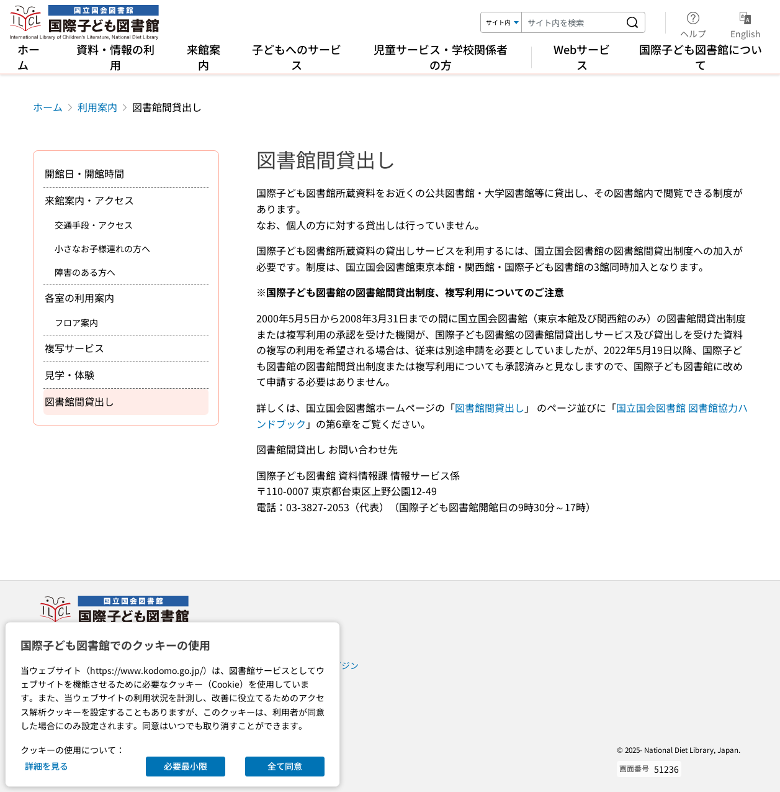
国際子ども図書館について (700, 57)
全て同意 (284, 766)
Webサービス (582, 57)
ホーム (28, 57)
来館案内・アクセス (89, 200)
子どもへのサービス (296, 57)
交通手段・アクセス (94, 225)
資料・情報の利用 (115, 57)
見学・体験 (69, 374)
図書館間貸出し (489, 407)
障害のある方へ (85, 272)
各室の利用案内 (79, 297)
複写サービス (74, 347)
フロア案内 (76, 322)
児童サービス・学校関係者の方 (441, 57)
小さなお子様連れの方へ (102, 248)
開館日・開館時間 (84, 173)
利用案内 (97, 106)
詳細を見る (46, 766)
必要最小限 (185, 766)
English (745, 23)
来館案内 (203, 57)
